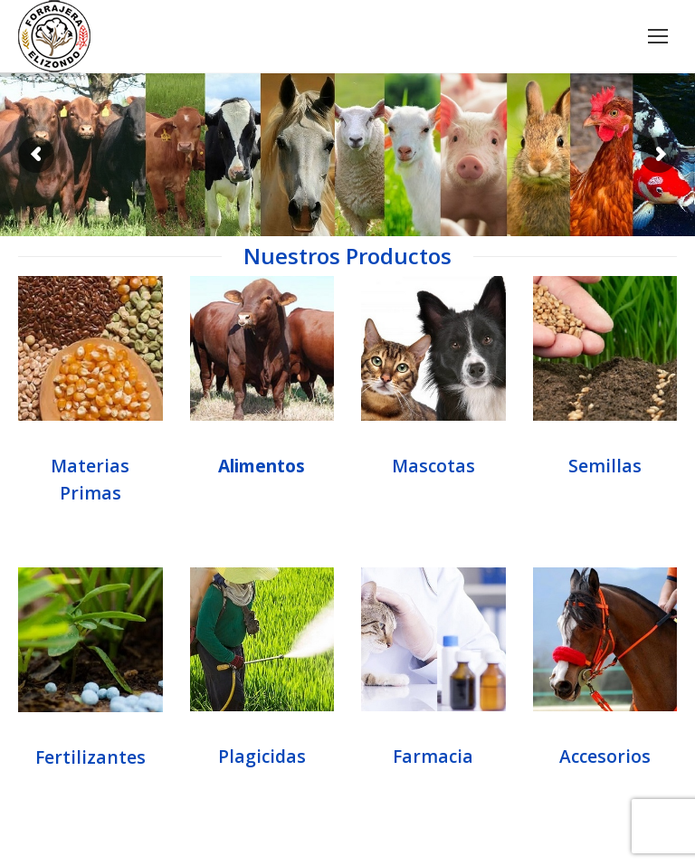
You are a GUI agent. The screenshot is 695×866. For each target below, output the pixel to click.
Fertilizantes (90, 757)
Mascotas (433, 465)
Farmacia (433, 756)
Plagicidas (262, 756)
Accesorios (605, 756)
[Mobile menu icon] (658, 36)
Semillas (605, 465)
